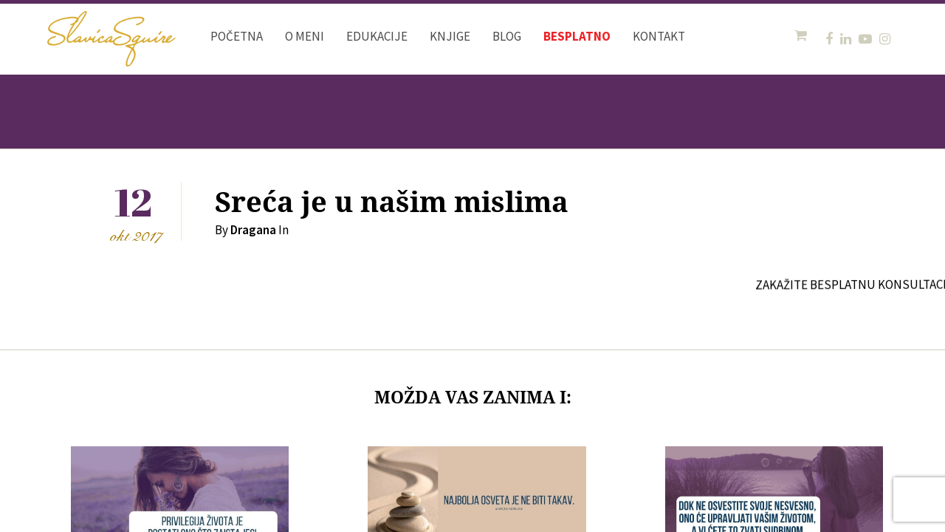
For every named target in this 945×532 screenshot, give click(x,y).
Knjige (450, 36)
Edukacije (377, 36)
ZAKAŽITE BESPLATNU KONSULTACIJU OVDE (878, 284)
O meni (304, 36)
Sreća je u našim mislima (391, 203)
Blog (506, 36)
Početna (236, 36)
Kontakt (659, 36)
